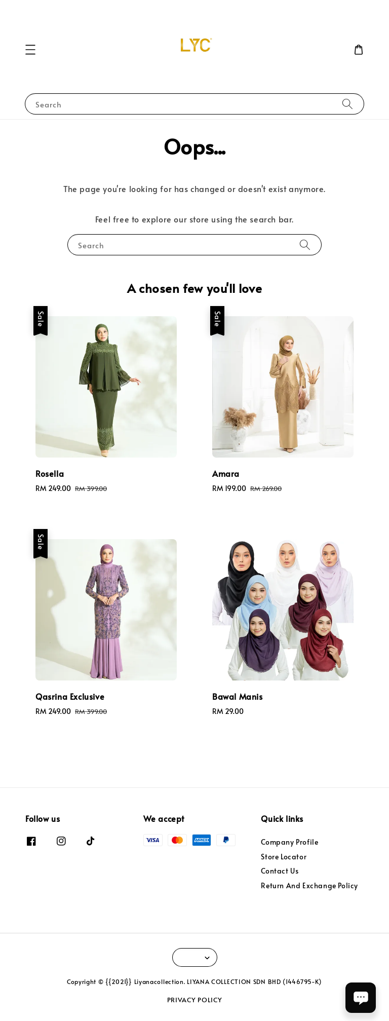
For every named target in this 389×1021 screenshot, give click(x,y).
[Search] (347, 104)
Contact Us (279, 871)
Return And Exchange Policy (309, 885)
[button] (30, 50)
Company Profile (289, 842)
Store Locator (283, 856)
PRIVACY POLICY (194, 999)
